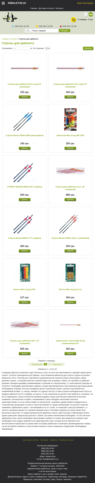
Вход (79, 3)
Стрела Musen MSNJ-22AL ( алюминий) (70, 238)
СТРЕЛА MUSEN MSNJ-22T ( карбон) (24, 187)
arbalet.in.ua (17, 3)
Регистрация (88, 3)
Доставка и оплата (46, 8)
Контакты (59, 8)
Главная (33, 8)
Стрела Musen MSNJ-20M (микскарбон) (24, 135)
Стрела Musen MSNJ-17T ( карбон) (24, 238)
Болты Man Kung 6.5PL (25, 289)
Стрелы (14, 39)
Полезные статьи (66, 440)
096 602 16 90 (20, 26)
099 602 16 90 (68, 26)
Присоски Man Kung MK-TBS (70, 135)
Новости (53, 440)
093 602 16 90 (44, 26)
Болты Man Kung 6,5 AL (70, 289)
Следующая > (57, 364)
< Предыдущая (36, 364)
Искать (64, 30)
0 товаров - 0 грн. (82, 20)
